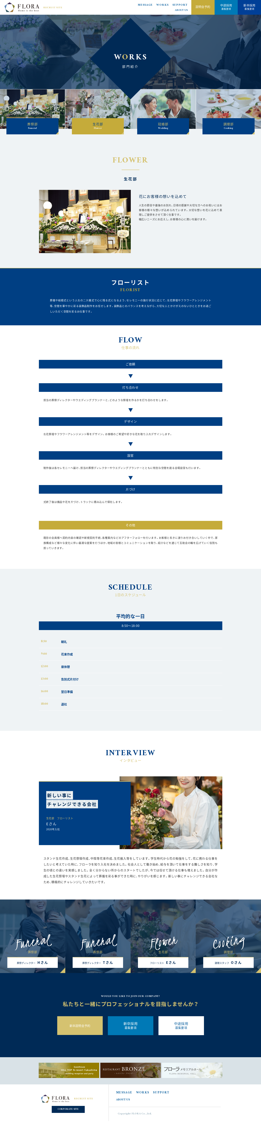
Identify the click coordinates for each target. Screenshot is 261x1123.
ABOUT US (181, 10)
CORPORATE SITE (68, 1109)
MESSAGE (145, 5)
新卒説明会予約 (80, 1025)
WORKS (162, 5)
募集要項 (226, 6)
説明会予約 (203, 6)
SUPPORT (180, 5)
